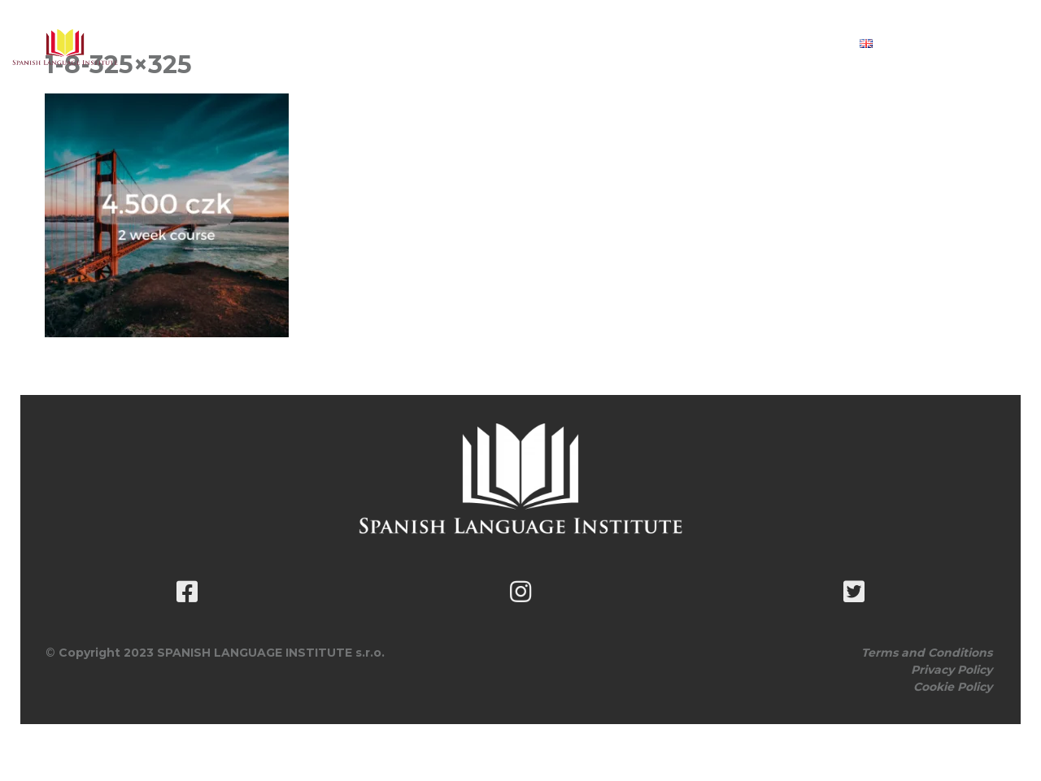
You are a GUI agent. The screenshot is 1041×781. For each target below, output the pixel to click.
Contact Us (788, 43)
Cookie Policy (952, 686)
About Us (144, 43)
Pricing (576, 43)
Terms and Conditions (926, 652)
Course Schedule (270, 43)
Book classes (676, 43)
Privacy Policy (951, 669)
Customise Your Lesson (440, 43)
